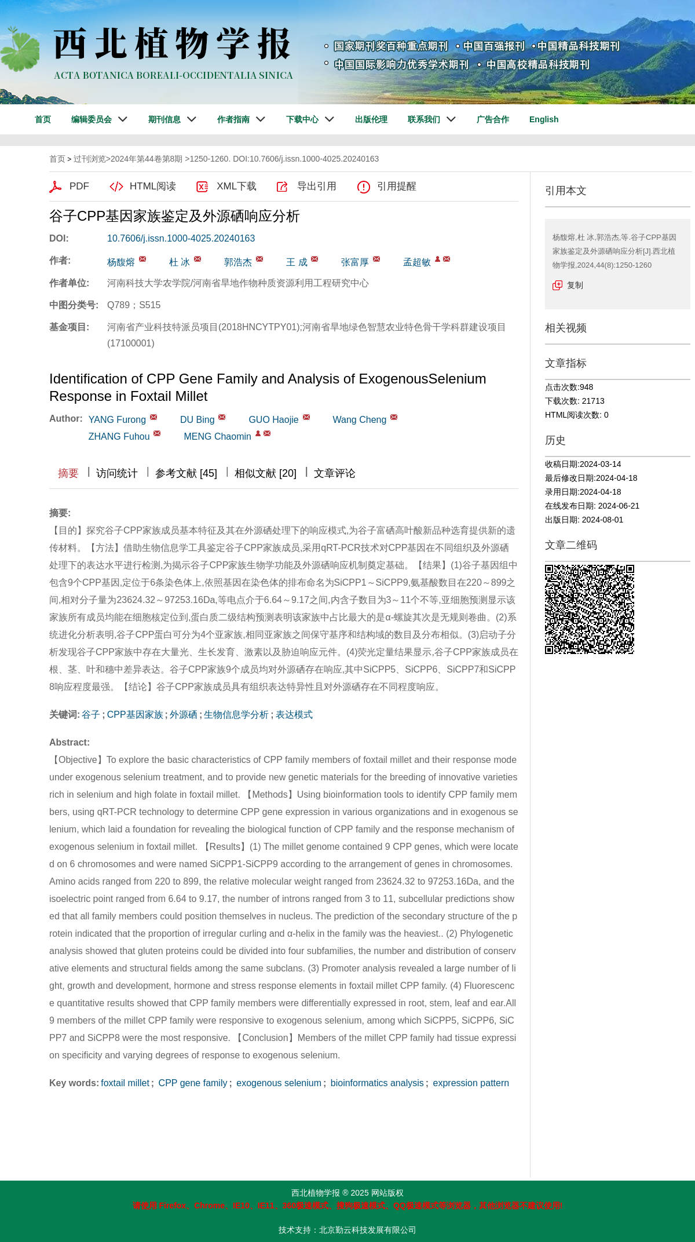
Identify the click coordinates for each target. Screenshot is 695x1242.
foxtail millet (125, 1083)
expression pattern (469, 1083)
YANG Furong (117, 420)
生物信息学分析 (236, 714)
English (544, 119)
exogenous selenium (277, 1083)
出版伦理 (371, 119)
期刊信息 (164, 119)
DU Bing (197, 420)
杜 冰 (179, 262)
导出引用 (316, 186)
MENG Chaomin (217, 436)
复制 (575, 285)
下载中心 (302, 119)
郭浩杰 (238, 262)
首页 (43, 119)
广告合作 (493, 119)
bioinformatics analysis (375, 1083)
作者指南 (233, 119)
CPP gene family (191, 1083)
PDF (79, 186)
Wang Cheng (360, 420)
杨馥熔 (121, 262)
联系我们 (424, 119)
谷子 (91, 714)
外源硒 (183, 714)
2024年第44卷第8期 (147, 158)
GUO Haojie (273, 420)
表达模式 (294, 714)
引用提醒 (396, 186)
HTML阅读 (153, 186)
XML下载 (237, 186)
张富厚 (355, 262)
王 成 (296, 262)
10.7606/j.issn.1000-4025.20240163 (181, 238)
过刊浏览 (90, 158)
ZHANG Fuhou (119, 436)
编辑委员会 (91, 119)
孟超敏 (417, 262)
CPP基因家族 (135, 714)
